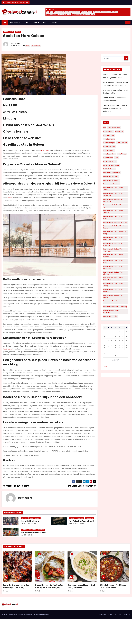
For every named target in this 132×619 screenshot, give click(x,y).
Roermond (41, 529)
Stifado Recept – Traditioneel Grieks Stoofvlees (113, 586)
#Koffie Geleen (36, 46)
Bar (51, 12)
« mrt (105, 366)
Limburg (18, 32)
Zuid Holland (89, 518)
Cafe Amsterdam (86, 12)
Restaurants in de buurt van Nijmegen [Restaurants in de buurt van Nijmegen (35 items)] (113, 273)
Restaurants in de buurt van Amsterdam (66, 12)
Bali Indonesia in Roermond (33, 532)
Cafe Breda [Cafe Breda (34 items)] (119, 132)
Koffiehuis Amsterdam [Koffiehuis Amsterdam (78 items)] (111, 165)
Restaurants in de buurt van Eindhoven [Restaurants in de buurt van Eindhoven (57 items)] (113, 238)
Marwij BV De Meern (30, 521)
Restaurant (15, 23)
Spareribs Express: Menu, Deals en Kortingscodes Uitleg (17, 586)
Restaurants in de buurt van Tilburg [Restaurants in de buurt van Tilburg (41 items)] (113, 285)
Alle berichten (12, 615)
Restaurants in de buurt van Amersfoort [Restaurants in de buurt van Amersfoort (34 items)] (113, 194)
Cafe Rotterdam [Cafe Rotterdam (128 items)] (109, 154)
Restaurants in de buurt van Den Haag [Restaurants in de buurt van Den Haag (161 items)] (114, 233)
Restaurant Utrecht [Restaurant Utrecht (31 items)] (110, 316)
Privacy (46, 615)
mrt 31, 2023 (25, 524)
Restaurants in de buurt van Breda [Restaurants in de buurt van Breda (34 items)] (113, 217)
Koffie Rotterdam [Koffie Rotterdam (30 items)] (109, 169)
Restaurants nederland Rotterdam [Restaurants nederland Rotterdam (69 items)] (111, 311)
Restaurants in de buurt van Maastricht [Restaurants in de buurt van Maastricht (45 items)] (113, 267)
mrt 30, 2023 (25, 535)
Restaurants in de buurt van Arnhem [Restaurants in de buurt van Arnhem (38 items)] (113, 212)
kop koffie (45, 150)
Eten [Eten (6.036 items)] (116, 158)
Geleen (6, 32)
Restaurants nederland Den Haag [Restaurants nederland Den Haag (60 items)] (115, 307)
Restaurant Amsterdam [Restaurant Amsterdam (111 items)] (111, 173)
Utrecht (37, 518)
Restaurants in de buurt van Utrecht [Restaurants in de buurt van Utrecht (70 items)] (113, 290)
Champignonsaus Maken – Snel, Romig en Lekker (81, 586)
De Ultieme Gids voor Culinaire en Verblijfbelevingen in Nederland (115, 108)
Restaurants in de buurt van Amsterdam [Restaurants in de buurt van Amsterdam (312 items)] (113, 200)
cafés (10, 198)
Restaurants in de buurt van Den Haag (105, 12)
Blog (44, 23)
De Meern (24, 518)
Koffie (36, 23)
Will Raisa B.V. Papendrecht (81, 521)
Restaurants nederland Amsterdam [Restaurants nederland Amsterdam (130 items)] (111, 302)
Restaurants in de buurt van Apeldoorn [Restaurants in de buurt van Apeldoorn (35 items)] (113, 206)
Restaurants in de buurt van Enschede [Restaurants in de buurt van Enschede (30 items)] (113, 244)
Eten (47, 12)
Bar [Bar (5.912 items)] (104, 128)
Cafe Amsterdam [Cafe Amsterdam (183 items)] (114, 128)
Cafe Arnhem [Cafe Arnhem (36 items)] (108, 132)
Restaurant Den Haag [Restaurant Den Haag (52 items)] (110, 176)
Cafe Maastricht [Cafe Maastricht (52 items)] (109, 146)
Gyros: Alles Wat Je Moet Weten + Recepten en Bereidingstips (49, 586)
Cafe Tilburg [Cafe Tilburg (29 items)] (121, 154)
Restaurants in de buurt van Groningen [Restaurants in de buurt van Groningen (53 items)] (113, 250)
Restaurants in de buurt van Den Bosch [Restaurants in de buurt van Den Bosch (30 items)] (114, 227)
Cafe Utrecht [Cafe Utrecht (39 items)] (108, 158)
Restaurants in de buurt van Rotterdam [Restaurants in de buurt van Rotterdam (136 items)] (113, 279)
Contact (54, 23)
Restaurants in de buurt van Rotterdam (58, 14)
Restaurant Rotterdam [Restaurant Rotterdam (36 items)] (111, 184)
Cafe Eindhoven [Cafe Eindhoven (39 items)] (109, 139)
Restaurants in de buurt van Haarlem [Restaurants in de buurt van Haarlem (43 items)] (113, 256)
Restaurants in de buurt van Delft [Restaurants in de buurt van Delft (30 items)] (115, 222)
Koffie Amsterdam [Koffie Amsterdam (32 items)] (109, 161)
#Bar (27, 46)
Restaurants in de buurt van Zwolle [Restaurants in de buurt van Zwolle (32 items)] (113, 296)
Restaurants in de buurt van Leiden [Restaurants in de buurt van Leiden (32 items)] (113, 262)
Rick (32, 535)
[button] (123, 22)
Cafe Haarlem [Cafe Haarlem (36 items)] (122, 143)
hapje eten (7, 349)
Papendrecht (79, 518)
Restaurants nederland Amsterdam (83, 14)
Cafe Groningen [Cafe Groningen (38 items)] (109, 143)
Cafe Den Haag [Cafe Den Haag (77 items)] (108, 135)
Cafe (26, 23)
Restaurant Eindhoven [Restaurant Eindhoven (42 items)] (111, 180)
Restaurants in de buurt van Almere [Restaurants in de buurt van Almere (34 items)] (113, 189)
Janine (17, 43)
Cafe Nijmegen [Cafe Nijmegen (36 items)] (108, 150)
